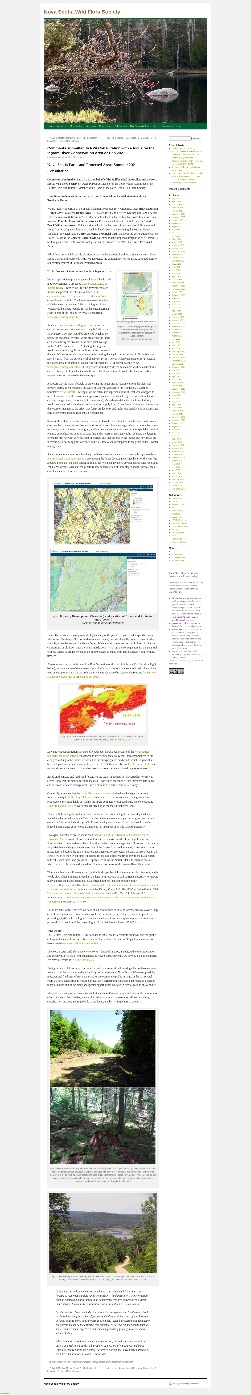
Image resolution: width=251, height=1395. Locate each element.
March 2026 (177, 204)
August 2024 (177, 264)
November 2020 (178, 392)
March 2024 (177, 279)
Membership (76, 126)
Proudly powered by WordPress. (185, 1384)
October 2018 (177, 454)
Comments (167, 126)
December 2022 (178, 323)
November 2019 (178, 420)
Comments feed (178, 557)
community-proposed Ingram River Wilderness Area (76, 296)
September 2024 (178, 261)
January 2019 (177, 448)
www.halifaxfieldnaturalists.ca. (84, 943)
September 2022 (178, 332)
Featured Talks (178, 504)
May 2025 (176, 236)
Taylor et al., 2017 (97, 764)
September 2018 (178, 457)
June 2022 (176, 339)
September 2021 (178, 367)
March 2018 (177, 476)
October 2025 (177, 220)
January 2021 (177, 386)
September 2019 (178, 423)
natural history (103, 1362)
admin (82, 157)
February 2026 (178, 207)
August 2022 (177, 336)
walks (174, 535)
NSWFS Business (179, 520)
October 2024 (177, 257)
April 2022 (176, 345)
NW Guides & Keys (139, 126)
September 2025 (178, 223)
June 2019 (176, 432)
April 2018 (176, 473)
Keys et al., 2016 (89, 676)
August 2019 (177, 426)
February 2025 (178, 245)
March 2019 (177, 442)
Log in (174, 551)
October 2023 (177, 292)
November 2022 (178, 326)
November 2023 (178, 289)
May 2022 (176, 342)
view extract (67, 391)
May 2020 (176, 401)
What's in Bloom (179, 542)
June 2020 (176, 398)
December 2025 (178, 214)
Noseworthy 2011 (68, 676)
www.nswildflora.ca (82, 959)
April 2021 (176, 376)
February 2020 (178, 411)
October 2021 (177, 364)
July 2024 (176, 267)
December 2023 (178, 286)
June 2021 (176, 373)
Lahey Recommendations (95, 793)
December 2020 (178, 389)
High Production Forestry (61, 805)
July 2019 (176, 429)
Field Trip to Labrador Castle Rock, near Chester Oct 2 (131, 138)
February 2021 (178, 382)
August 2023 (177, 298)
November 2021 (178, 361)
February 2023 (178, 317)
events (174, 501)
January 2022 (177, 354)
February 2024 (178, 282)
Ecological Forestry (83, 797)
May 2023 (176, 307)
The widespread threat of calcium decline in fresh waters (75, 893)
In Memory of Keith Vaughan (184, 183)
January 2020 (177, 414)
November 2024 (178, 254)
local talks (176, 514)
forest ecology (89, 1362)
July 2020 (176, 395)
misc (178, 126)
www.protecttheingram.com (62, 316)
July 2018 (176, 464)
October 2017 (177, 485)
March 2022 (177, 348)
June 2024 (176, 270)
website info (177, 539)
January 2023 (177, 320)
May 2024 (176, 273)
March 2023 (177, 314)
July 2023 (176, 301)
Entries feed (177, 554)
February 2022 (178, 351)
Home (51, 126)
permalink (129, 1362)
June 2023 (176, 304)
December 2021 (178, 357)
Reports (175, 529)
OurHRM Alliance (179, 523)
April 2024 (176, 276)
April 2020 (176, 404)
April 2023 (176, 311)
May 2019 (176, 436)
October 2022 (177, 329)
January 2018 (177, 482)
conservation (76, 1362)
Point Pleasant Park (180, 526)
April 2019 (176, 439)
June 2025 (176, 232)
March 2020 (177, 407)
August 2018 (177, 461)
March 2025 (177, 242)
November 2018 (178, 451)
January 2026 (177, 211)
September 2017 (178, 489)
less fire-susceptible (139, 764)
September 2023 (178, 295)
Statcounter (5, 1393)
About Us (61, 126)
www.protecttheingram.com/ (63, 366)
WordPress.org (178, 560)
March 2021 (177, 379)
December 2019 (178, 417)
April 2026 (176, 201)
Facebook (91, 126)
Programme (105, 126)
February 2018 (178, 479)
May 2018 (176, 470)
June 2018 (176, 467)
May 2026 (176, 198)
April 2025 (176, 239)
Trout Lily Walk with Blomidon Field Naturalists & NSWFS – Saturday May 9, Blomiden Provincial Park (187, 176)
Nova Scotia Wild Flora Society (82, 12)
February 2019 (178, 445)
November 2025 (178, 217)
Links (155, 126)
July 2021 (176, 370)
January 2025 (177, 248)
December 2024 (178, 251)
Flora (174, 507)
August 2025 (177, 226)
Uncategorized (178, 532)
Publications (120, 126)
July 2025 (176, 229)
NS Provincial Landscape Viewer (65, 458)
